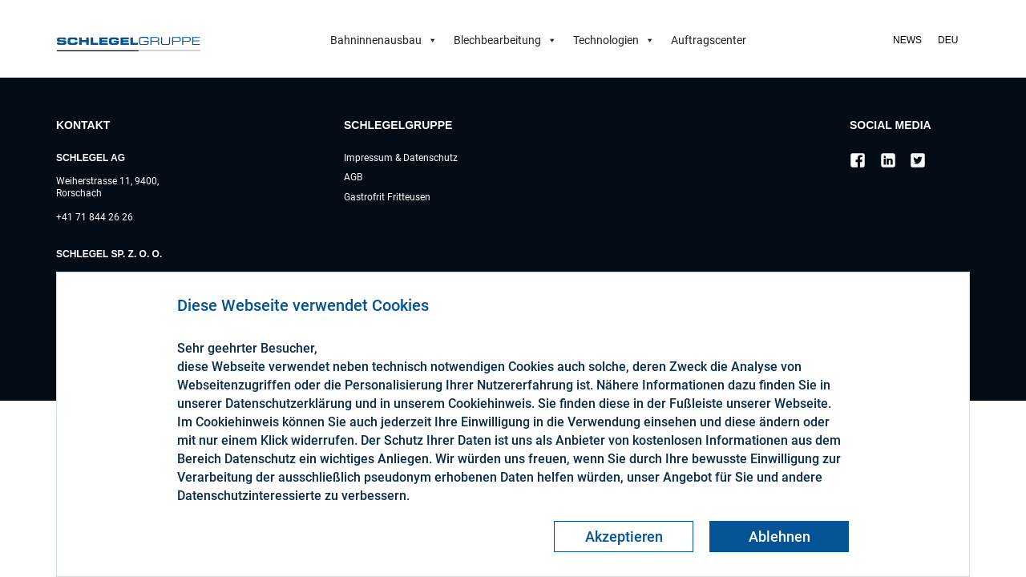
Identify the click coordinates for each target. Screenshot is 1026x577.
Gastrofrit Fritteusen (387, 197)
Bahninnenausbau (384, 40)
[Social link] (858, 162)
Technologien (614, 40)
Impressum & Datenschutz (401, 157)
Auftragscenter (708, 40)
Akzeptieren (624, 536)
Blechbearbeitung (505, 40)
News (907, 40)
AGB (353, 177)
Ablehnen (779, 536)
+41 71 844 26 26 (94, 217)
